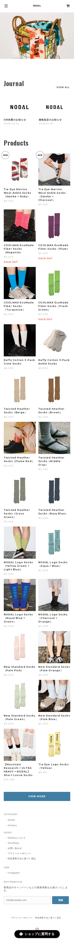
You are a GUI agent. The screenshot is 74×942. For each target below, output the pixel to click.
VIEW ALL (63, 87)
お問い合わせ (15, 848)
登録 (60, 900)
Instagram (14, 872)
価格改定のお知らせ (50, 119)
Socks (11, 819)
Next (71, 36)
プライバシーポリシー (19, 853)
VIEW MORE (37, 796)
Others (12, 825)
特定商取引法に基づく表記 (22, 858)
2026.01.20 (46, 123)
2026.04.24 (11, 123)
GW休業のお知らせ (15, 119)
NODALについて (17, 837)
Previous (3, 36)
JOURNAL (14, 843)
